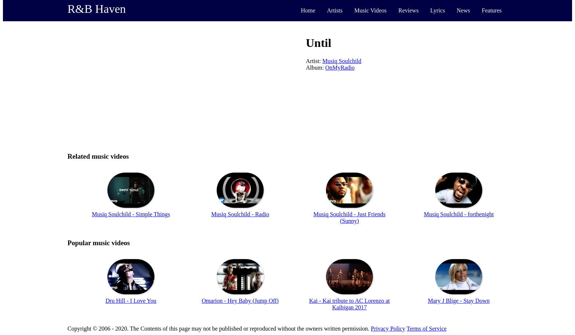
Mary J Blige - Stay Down (459, 301)
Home (308, 10)
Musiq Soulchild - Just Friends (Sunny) (349, 217)
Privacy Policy (388, 328)
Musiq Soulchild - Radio (240, 214)
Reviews (408, 10)
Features (492, 10)
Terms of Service (427, 328)
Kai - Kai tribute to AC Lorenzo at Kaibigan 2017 (349, 304)
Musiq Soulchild (341, 61)
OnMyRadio (340, 68)
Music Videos (370, 10)
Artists (335, 10)
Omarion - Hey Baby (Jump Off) (240, 301)
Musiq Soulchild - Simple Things (131, 214)
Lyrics (437, 10)
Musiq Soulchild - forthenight (459, 214)
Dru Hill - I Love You (131, 301)
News (463, 10)
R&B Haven (96, 8)
